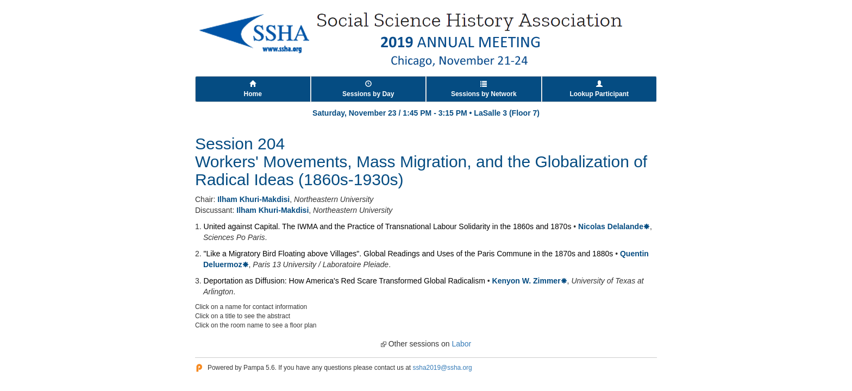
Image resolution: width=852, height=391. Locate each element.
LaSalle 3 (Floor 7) (507, 113)
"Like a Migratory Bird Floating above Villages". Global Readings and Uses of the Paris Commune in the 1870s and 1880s (408, 253)
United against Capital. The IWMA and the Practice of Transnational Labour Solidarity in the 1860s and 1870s (388, 226)
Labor (461, 343)
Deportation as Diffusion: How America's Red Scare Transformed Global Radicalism (344, 280)
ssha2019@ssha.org (442, 367)
